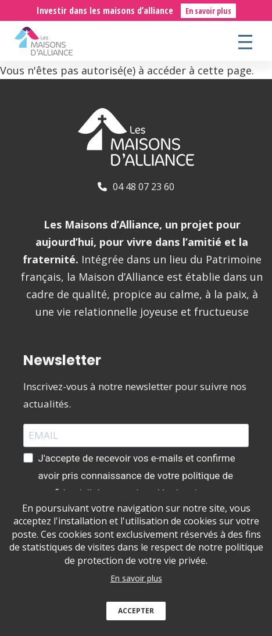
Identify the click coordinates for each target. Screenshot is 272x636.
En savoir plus (208, 10)
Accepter (136, 619)
